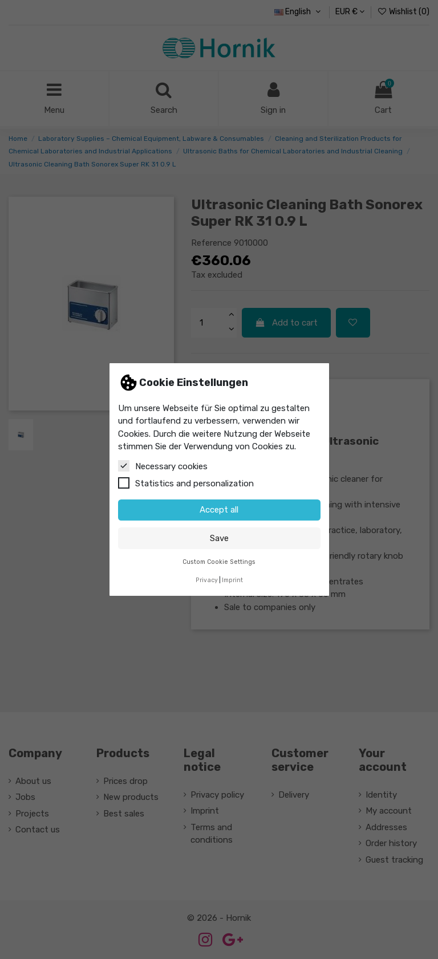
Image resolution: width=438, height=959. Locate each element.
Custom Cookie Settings (219, 562)
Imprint (232, 580)
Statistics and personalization (186, 483)
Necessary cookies (163, 466)
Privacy (207, 580)
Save (219, 538)
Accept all (219, 510)
